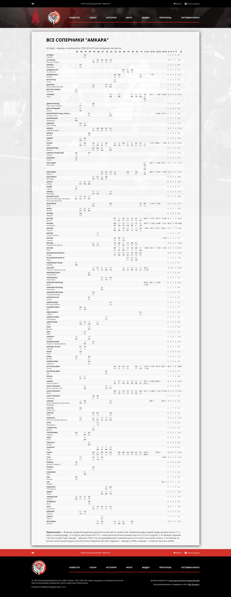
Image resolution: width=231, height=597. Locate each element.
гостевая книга (190, 17)
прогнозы (165, 17)
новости (74, 17)
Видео (146, 17)
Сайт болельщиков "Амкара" (96, 3)
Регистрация (192, 3)
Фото (129, 17)
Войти (178, 3)
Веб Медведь (193, 584)
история (111, 17)
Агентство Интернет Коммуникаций (184, 580)
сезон (92, 17)
